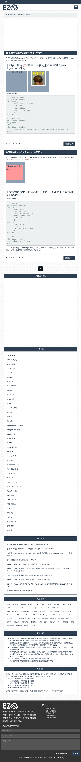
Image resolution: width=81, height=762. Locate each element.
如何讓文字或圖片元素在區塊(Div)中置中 (21, 560)
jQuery (37, 608)
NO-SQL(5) (11, 443)
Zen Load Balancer (34, 618)
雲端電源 (65, 622)
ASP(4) (9, 373)
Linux (68, 608)
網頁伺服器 (10, 625)
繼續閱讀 (69, 144)
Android (23, 604)
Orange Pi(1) (11, 456)
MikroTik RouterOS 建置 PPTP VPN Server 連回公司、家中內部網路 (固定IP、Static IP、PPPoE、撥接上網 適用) (38, 570)
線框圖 (33, 625)
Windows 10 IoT (12, 618)
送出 (75, 754)
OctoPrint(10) (12, 447)
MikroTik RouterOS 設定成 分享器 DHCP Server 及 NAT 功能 (28, 579)
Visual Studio (26, 615)
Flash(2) (10, 390)
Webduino (53, 615)
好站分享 (53, 618)
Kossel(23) (11, 416)
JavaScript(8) (12, 408)
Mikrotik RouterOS (12, 611)
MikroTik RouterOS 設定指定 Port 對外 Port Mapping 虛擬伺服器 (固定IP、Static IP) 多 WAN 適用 (39, 585)
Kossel (43, 608)
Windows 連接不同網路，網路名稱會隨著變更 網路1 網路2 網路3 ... (31, 575)
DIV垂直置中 (25, 15)
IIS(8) (9, 403)
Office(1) (10, 451)
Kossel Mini (60, 608)
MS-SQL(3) (11, 434)
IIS (22, 608)
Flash (63, 604)
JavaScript (29, 608)
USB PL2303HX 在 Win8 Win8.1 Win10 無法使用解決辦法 (27, 544)
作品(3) (9, 508)
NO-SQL (42, 611)
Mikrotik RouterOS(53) (15, 425)
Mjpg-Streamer (25, 611)
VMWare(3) (11, 473)
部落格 (12, 15)
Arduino (30, 604)
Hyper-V (16, 608)
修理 (40, 622)
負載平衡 (33, 622)
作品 (67, 618)
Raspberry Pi (67, 611)
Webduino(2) (11, 478)
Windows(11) (12, 482)
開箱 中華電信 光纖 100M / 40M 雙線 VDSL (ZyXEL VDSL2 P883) (30, 549)
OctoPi (50, 611)
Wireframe (22, 618)
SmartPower (10, 615)
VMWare (35, 615)
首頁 (7, 15)
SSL (18, 615)
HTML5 (9, 608)
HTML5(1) (11, 395)
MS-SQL (35, 611)
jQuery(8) (10, 412)
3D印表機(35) (12, 360)
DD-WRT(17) (12, 386)
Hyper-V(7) (11, 399)
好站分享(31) (12, 500)
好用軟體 (45, 618)
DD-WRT (49, 604)
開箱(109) (10, 526)
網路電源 (19, 625)
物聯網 (9, 622)
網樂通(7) (10, 530)
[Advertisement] (40, 33)
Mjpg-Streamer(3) (13, 430)
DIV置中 (56, 604)
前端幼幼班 (25, 622)
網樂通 (26, 625)
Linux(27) (10, 421)
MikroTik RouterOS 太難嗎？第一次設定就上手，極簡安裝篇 (28, 564)
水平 (35, 58)
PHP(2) (10, 460)
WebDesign (44, 615)
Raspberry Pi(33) (13, 465)
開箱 (59, 622)
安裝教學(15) (12, 504)
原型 (45, 622)
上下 (39, 58)
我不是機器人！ (62, 753)
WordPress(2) (12, 491)
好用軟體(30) (12, 495)
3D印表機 (15, 604)
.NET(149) (11, 355)
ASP (37, 604)
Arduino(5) (11, 368)
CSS (42, 604)
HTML (69, 604)
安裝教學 (61, 618)
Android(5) (11, 364)
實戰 (72, 622)
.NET (8, 604)
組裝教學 (52, 622)
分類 (18, 15)
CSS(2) (10, 377)
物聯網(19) (11, 513)
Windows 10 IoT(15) (14, 486)
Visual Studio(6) (13, 469)
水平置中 (20, 157)
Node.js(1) (11, 438)
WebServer (62, 615)
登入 (5, 2)
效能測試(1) (11, 521)
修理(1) (9, 517)
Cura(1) (10, 381)
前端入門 (16, 622)
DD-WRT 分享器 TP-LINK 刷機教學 (19, 590)
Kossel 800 (51, 608)
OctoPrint (57, 611)
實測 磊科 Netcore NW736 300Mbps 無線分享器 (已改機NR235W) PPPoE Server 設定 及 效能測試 (39, 554)
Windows (71, 615)
